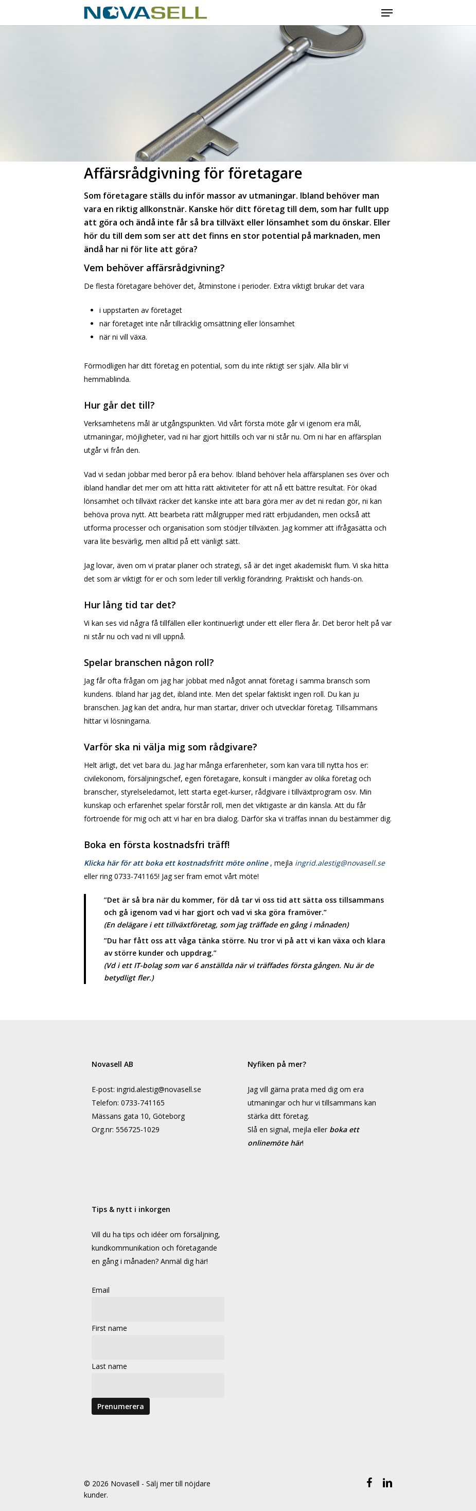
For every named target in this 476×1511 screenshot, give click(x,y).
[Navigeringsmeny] (387, 13)
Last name (109, 1366)
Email (101, 1290)
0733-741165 (143, 1103)
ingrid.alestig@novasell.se (340, 863)
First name (109, 1328)
